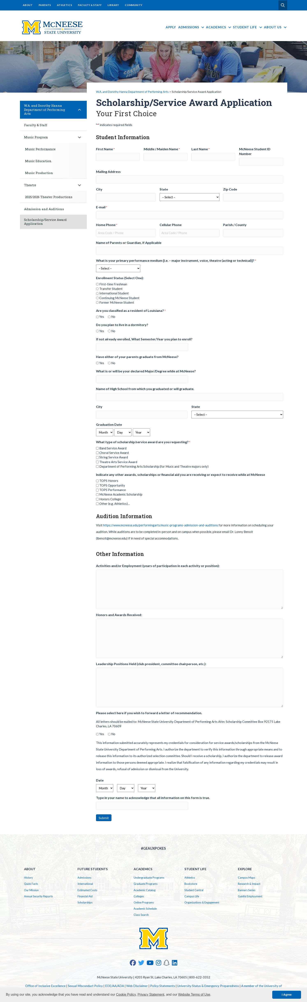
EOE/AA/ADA (114, 986)
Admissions (191, 27)
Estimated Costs (87, 890)
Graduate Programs (146, 883)
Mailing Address (108, 171)
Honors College (110, 499)
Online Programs (144, 902)
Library (113, 5)
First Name (105, 149)
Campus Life (191, 896)
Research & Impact (249, 883)
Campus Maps (246, 877)
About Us (275, 27)
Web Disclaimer (137, 986)
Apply (171, 27)
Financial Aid (85, 896)
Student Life (248, 27)
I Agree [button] (287, 994)
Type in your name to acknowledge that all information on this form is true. (153, 798)
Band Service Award (112, 448)
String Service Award (113, 457)
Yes (101, 316)
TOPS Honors (108, 480)
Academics (219, 27)
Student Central (193, 890)
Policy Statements (162, 986)
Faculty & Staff (90, 5)
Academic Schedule (145, 908)
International (85, 883)
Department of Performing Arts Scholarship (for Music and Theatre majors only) (154, 466)
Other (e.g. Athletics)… (114, 503)
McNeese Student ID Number (254, 151)
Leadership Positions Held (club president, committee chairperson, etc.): (151, 664)
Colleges (139, 896)
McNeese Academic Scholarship (120, 494)
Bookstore (190, 883)
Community (133, 5)
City (99, 189)
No (113, 316)
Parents (45, 5)
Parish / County (235, 225)
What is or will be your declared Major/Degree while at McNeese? (146, 371)
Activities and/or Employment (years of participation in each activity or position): (158, 566)
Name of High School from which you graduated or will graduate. (145, 389)
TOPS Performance (112, 490)
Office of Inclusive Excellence (45, 986)
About (28, 5)
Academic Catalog (144, 890)
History (28, 877)
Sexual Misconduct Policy (85, 986)
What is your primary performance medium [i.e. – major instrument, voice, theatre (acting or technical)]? (176, 260)
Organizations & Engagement (201, 902)
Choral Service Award (114, 453)
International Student (114, 293)
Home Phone (106, 225)
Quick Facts (31, 883)
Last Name (200, 149)
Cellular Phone (171, 225)
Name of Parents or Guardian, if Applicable (128, 242)
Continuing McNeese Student (119, 298)
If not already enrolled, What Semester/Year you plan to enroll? (144, 339)
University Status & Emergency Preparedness (208, 986)
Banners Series (246, 890)
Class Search (141, 914)
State (164, 189)
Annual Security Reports (38, 896)
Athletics (64, 5)
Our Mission (31, 890)
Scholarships (85, 902)
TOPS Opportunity (112, 485)
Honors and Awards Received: (119, 615)
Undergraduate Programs (149, 877)
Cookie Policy (126, 994)
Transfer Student (111, 288)
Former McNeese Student (116, 302)
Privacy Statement (151, 994)
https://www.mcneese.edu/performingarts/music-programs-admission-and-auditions (160, 525)
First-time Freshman (113, 284)
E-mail (101, 207)
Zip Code (230, 189)
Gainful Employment (250, 896)
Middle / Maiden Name (162, 149)
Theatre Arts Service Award (118, 462)
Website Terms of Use (194, 994)
